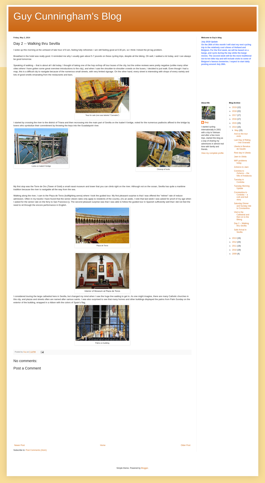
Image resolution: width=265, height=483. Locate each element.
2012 (234, 242)
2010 (234, 250)
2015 (234, 123)
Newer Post (19, 445)
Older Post (185, 445)
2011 (234, 246)
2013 (234, 238)
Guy (206, 122)
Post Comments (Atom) (36, 450)
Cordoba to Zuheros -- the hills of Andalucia (242, 173)
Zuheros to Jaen (241, 167)
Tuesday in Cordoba (239, 180)
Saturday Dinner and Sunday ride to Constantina (242, 205)
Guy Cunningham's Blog (67, 16)
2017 (234, 115)
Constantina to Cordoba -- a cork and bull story (241, 196)
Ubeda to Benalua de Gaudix (242, 147)
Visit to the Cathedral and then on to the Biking (241, 216)
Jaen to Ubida (240, 156)
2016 (234, 119)
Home (102, 445)
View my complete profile (212, 153)
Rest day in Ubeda (242, 153)
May (236, 130)
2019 (234, 107)
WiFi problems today (240, 161)
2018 (234, 111)
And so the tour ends (241, 135)
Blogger (144, 468)
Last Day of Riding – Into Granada (242, 141)
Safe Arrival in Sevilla (240, 231)
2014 (234, 127)
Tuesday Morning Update (241, 187)
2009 (234, 254)
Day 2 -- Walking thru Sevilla (241, 224)
